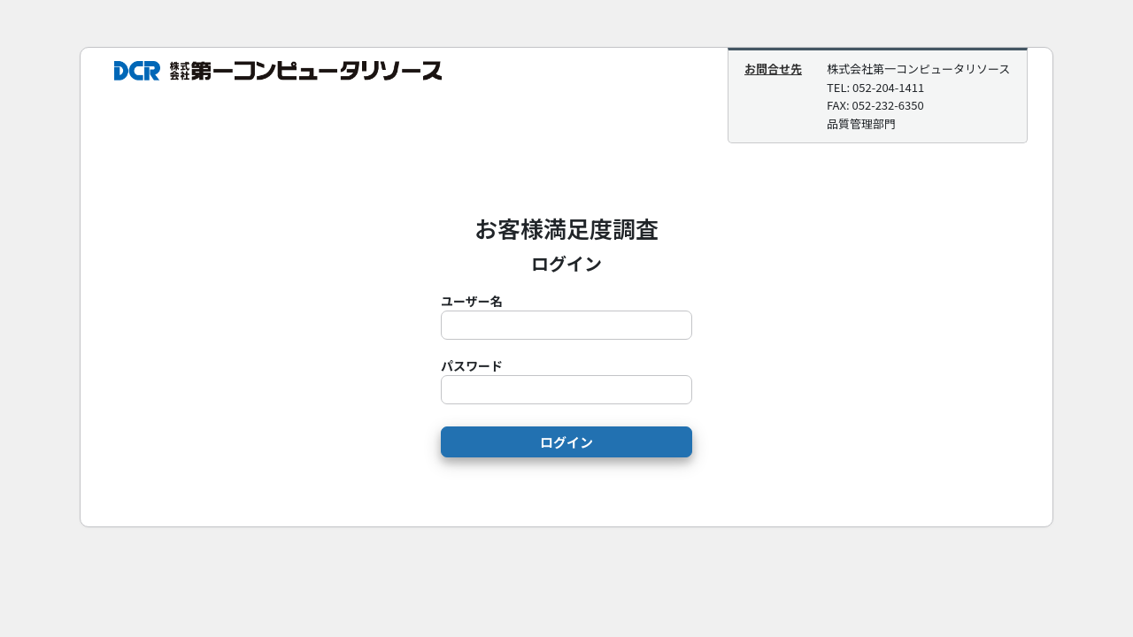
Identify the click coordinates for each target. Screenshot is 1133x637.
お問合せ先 (773, 68)
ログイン (566, 442)
